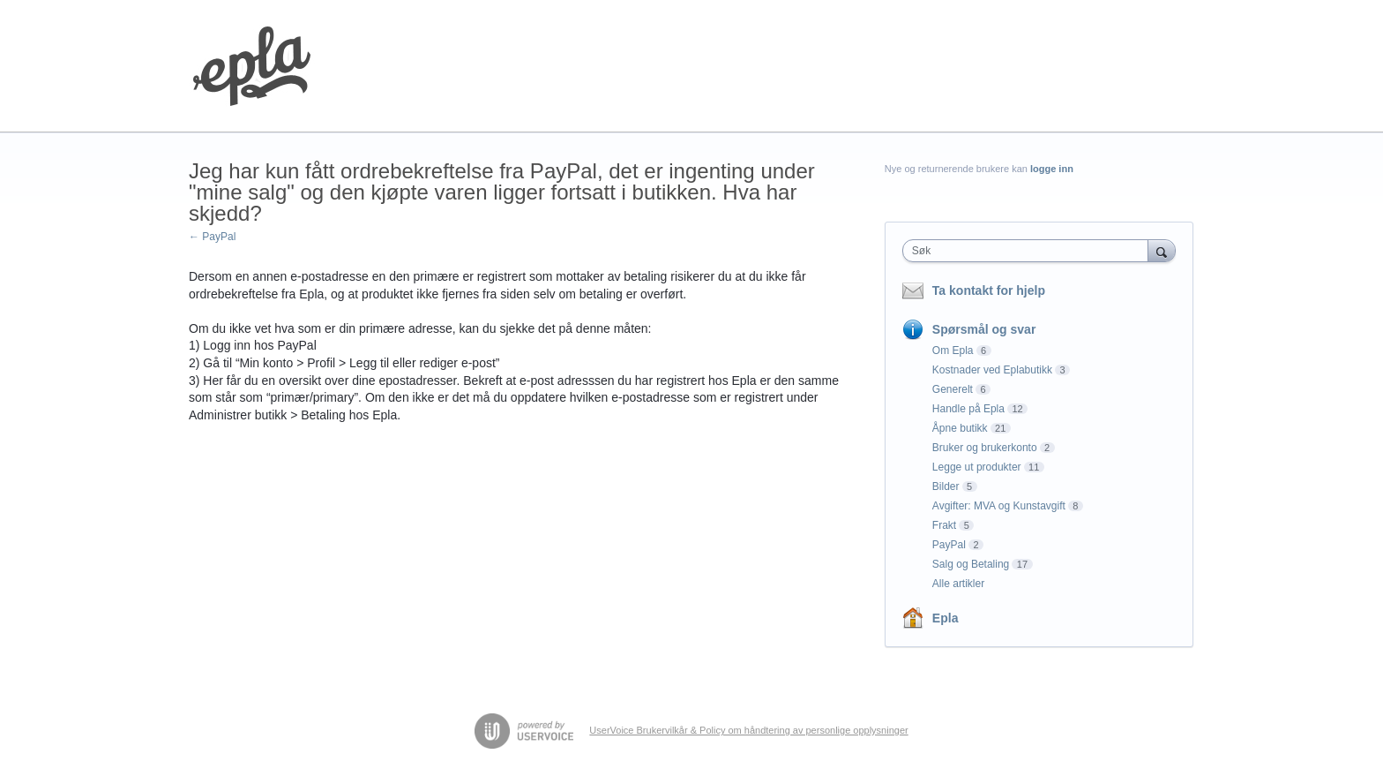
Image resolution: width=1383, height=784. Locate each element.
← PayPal (212, 236)
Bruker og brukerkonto (984, 447)
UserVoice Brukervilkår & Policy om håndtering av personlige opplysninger (748, 730)
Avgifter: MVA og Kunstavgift (998, 506)
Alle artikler (958, 583)
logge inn (1051, 168)
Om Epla (953, 350)
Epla (945, 618)
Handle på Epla (968, 409)
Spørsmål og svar (984, 329)
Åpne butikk (960, 428)
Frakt (944, 525)
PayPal (949, 545)
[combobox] (1029, 251)
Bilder (946, 486)
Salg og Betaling (970, 564)
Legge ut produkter (976, 467)
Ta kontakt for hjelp (988, 290)
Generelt (952, 389)
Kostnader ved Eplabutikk (992, 370)
